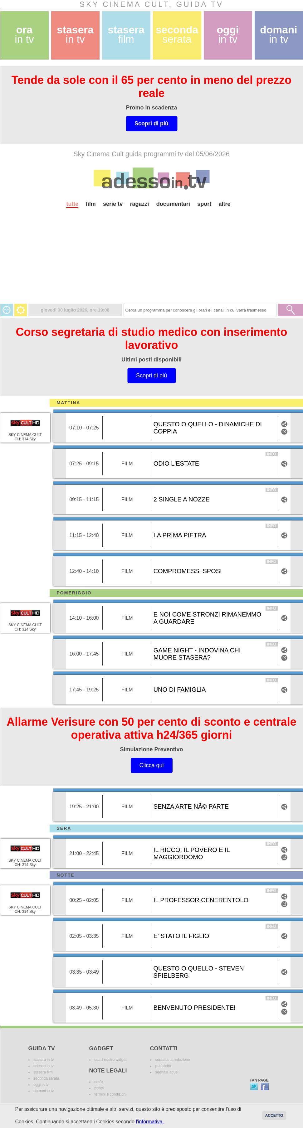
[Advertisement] (152, 260)
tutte (72, 204)
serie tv (113, 204)
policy (99, 1088)
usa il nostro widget (111, 1060)
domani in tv (44, 1091)
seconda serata (46, 1078)
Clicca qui (151, 765)
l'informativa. (150, 1121)
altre (225, 204)
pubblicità (163, 1066)
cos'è (99, 1082)
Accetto (274, 1115)
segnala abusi (166, 1072)
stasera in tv (44, 1060)
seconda (177, 34)
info (271, 454)
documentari (173, 204)
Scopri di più (151, 123)
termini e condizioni (111, 1094)
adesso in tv (44, 1066)
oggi (228, 34)
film (91, 204)
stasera (75, 34)
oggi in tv (41, 1084)
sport (204, 204)
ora (24, 34)
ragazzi (139, 204)
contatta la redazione (172, 1060)
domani (278, 34)
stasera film (43, 1072)
